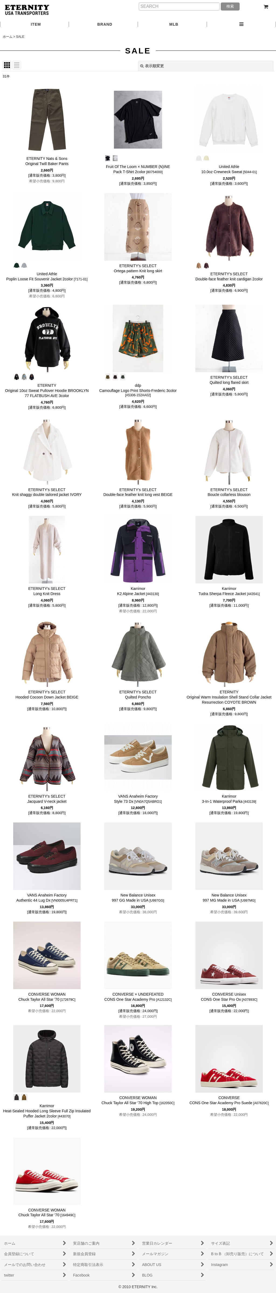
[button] (241, 24)
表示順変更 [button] (152, 66)
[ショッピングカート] (266, 7)
